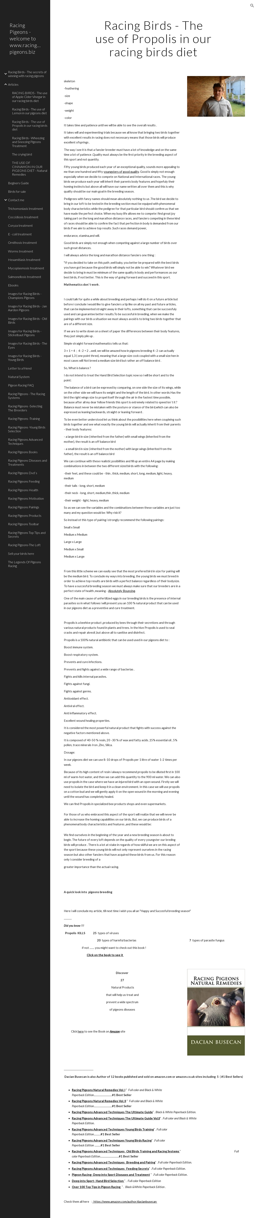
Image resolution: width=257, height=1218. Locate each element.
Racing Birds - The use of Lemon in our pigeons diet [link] (29, 111)
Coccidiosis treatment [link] (23, 217)
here (81, 1031)
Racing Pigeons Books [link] (23, 452)
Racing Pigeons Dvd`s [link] (22, 473)
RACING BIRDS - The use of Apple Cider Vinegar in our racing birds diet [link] (29, 97)
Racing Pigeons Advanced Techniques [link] (25, 441)
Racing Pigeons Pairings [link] (23, 507)
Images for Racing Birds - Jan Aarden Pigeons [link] (27, 308)
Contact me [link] (16, 200)
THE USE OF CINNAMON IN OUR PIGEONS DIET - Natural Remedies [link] (29, 168)
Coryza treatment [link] (20, 225)
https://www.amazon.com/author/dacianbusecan (124, 1201)
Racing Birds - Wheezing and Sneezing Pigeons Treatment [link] (28, 142)
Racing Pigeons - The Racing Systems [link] (26, 395)
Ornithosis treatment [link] (22, 242)
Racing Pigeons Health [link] (23, 490)
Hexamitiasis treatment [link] (24, 260)
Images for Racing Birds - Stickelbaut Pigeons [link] (24, 333)
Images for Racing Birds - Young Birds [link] (24, 357)
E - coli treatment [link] (20, 234)
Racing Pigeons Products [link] (24, 515)
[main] (153, 38)
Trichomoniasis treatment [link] (25, 208)
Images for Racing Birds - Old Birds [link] (27, 320)
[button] (252, 5)
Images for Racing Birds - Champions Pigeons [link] (24, 295)
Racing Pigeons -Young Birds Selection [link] (26, 429)
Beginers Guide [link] (18, 183)
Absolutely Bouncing (121, 591)
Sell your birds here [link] (21, 553)
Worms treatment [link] (20, 251)
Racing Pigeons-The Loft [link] (24, 545)
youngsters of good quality (121, 171)
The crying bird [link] (22, 154)
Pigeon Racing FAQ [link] (21, 385)
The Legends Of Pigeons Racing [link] (24, 564)
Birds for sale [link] (17, 191)
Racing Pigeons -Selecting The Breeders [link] (25, 408)
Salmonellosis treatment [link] (24, 277)
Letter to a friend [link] (20, 368)
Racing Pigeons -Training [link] (24, 418)
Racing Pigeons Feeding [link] (24, 481)
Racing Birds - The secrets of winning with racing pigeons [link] (27, 74)
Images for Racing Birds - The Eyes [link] (27, 345)
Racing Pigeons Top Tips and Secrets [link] (27, 534)
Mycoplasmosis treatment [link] (26, 268)
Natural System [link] (19, 377)
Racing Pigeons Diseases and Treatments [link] (27, 462)
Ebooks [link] (13, 285)
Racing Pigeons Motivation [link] (26, 498)
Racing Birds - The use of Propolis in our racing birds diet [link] (29, 125)
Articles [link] (13, 84)
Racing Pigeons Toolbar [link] (23, 524)
